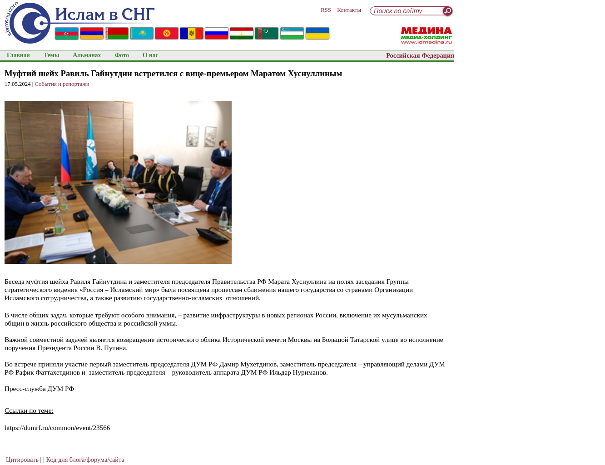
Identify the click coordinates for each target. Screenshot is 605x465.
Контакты (349, 10)
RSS (326, 10)
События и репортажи (62, 84)
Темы (51, 55)
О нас (151, 55)
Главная (18, 55)
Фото (121, 55)
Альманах (87, 55)
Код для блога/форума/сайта (85, 459)
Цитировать (22, 459)
